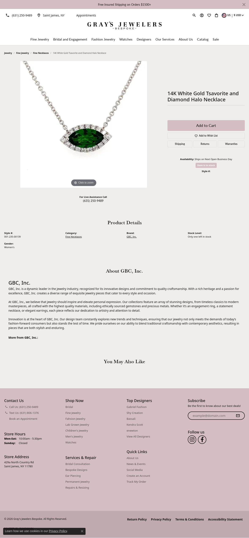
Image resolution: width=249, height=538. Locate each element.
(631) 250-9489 (93, 200)
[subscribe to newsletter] (237, 416)
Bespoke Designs (76, 470)
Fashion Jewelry (103, 39)
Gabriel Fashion (137, 407)
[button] (194, 15)
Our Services (164, 39)
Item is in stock (206, 165)
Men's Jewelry (74, 436)
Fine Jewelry (39, 39)
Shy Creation (135, 413)
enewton (132, 430)
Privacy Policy (161, 519)
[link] (18, 15)
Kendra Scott (135, 425)
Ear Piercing (73, 476)
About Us (186, 39)
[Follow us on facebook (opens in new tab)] (202, 439)
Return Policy (137, 519)
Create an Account (138, 476)
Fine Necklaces (41, 53)
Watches (125, 39)
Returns (205, 144)
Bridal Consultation (77, 464)
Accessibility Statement (225, 519)
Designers (144, 39)
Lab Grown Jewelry (77, 425)
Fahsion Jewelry (75, 419)
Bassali (131, 419)
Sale (216, 39)
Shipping (180, 144)
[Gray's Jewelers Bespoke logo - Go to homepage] (124, 26)
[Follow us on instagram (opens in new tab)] (192, 439)
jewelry (8, 53)
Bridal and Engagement (70, 39)
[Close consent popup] (82, 531)
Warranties (231, 144)
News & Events (136, 464)
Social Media (135, 470)
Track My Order (136, 482)
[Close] (243, 4)
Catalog (202, 39)
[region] (83, 124)
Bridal (69, 407)
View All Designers (138, 436)
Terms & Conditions (189, 519)
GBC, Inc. (132, 236)
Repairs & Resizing (77, 487)
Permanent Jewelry (77, 482)
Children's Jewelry (76, 430)
